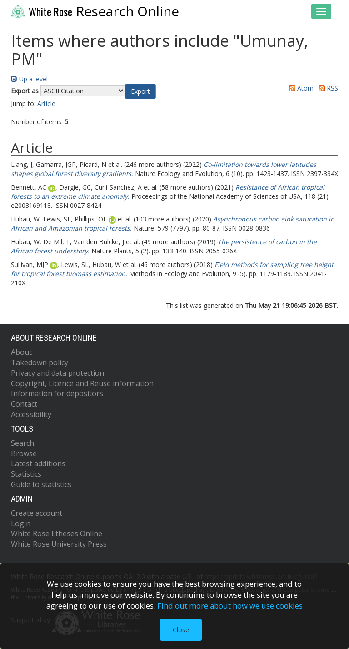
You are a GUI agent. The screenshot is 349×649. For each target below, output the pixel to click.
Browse (24, 453)
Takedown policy (39, 362)
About (21, 352)
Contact (24, 404)
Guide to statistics (41, 484)
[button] (140, 91)
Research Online (95, 11)
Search (22, 443)
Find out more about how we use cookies (230, 605)
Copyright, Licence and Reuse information (82, 383)
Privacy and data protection (57, 373)
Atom (300, 88)
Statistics (26, 474)
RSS (326, 88)
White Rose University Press (59, 544)
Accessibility (31, 414)
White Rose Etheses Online (56, 533)
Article (46, 103)
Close (181, 629)
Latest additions (38, 463)
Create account (36, 513)
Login (20, 523)
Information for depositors (57, 393)
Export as (25, 90)
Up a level (29, 79)
